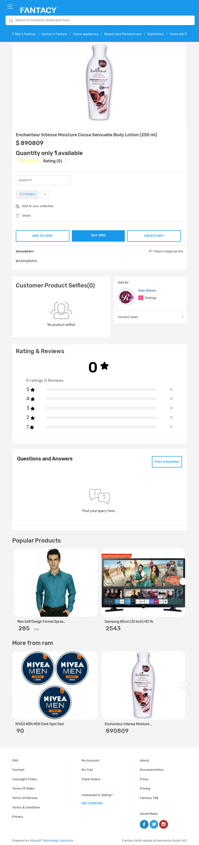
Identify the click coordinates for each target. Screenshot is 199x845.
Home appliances (85, 34)
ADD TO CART (42, 235)
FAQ (15, 757)
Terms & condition (26, 804)
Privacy (17, 814)
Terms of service (25, 795)
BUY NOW (98, 235)
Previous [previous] (16, 581)
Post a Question (163, 459)
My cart (87, 767)
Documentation (152, 767)
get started (92, 800)
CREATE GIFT (154, 235)
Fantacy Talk (149, 795)
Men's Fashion (25, 34)
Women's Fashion (54, 34)
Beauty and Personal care (122, 34)
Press (144, 776)
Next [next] (184, 581)
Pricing (145, 785)
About (144, 757)
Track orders (91, 776)
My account (91, 757)
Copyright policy (24, 776)
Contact (18, 767)
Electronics (156, 34)
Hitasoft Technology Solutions (51, 837)
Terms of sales (23, 785)
